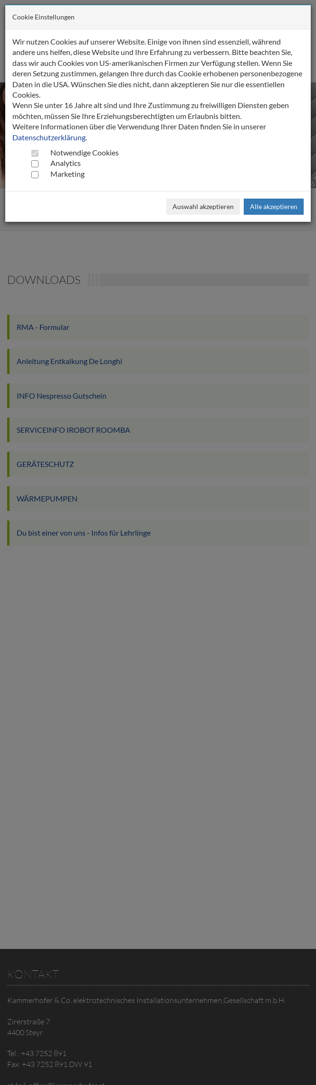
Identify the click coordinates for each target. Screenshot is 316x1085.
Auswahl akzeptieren (203, 206)
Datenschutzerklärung (49, 137)
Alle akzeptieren (273, 206)
